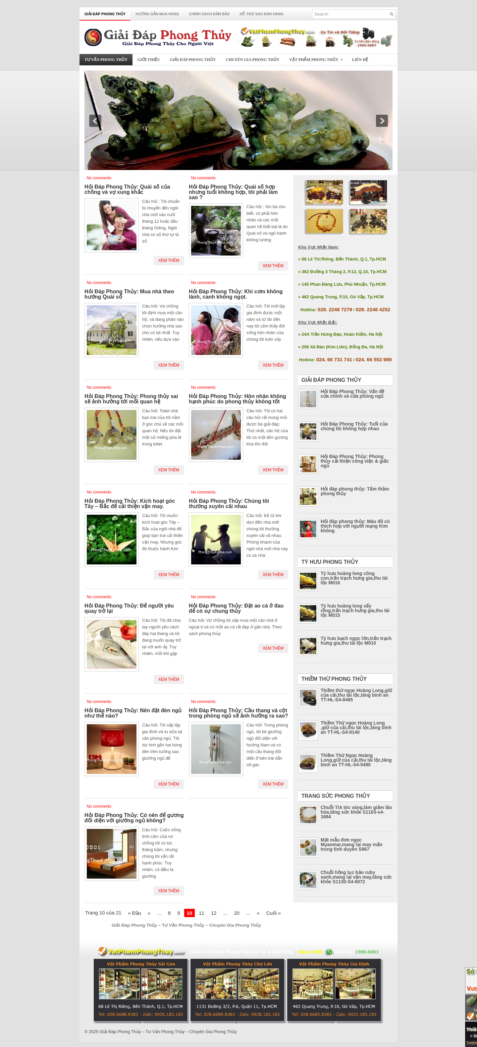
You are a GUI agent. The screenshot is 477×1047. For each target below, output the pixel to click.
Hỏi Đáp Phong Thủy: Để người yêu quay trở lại (129, 608)
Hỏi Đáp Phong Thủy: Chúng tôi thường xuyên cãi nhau (229, 503)
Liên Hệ (360, 59)
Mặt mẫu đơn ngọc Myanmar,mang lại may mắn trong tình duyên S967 (351, 844)
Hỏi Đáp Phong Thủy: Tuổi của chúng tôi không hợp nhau (354, 426)
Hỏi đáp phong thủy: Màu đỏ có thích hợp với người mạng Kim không (355, 526)
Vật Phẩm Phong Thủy (318, 58)
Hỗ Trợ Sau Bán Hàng (262, 14)
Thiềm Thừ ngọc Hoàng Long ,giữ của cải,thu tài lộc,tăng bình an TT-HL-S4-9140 (356, 727)
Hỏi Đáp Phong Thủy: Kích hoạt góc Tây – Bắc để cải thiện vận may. (129, 503)
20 (236, 913)
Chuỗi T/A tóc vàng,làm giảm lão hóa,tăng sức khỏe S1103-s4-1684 (356, 812)
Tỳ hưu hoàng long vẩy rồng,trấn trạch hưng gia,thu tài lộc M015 (355, 610)
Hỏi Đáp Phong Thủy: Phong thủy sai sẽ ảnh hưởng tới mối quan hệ (131, 398)
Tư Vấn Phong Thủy (106, 59)
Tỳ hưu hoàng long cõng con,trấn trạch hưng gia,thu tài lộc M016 (354, 578)
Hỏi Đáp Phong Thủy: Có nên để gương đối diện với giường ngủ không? (134, 817)
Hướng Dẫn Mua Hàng (157, 14)
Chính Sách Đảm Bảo (209, 14)
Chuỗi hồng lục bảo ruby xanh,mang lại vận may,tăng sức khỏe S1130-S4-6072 (356, 877)
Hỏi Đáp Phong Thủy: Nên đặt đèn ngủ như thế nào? (133, 713)
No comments (99, 178)
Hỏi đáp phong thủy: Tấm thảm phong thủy (355, 491)
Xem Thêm (168, 260)
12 (214, 913)
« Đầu (134, 913)
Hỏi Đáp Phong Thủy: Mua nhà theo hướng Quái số (129, 294)
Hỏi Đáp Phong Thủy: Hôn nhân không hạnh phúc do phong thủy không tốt (237, 398)
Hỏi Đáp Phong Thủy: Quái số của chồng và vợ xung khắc (127, 189)
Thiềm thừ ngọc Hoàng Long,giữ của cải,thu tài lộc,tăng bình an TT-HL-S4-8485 (356, 695)
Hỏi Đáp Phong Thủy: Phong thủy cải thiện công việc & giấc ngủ (355, 461)
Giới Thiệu (148, 59)
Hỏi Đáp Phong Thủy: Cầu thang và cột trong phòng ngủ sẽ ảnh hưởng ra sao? (238, 713)
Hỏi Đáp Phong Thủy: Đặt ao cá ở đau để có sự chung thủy (236, 608)
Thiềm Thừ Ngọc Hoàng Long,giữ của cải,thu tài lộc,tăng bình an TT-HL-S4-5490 (356, 760)
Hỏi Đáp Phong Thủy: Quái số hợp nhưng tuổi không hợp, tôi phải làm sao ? (233, 192)
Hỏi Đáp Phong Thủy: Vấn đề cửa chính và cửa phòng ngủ (352, 394)
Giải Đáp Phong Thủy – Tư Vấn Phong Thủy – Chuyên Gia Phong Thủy (168, 1031)
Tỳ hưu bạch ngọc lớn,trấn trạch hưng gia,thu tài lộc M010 (356, 641)
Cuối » (273, 913)
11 (201, 913)
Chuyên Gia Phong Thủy (253, 59)
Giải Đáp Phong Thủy (105, 14)
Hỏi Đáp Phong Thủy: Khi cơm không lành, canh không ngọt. (236, 294)
